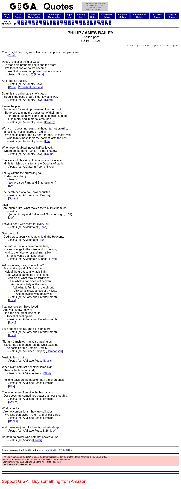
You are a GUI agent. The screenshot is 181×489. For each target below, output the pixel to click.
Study (47, 373)
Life (47, 141)
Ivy (11, 185)
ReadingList (81, 15)
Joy (11, 217)
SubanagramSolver (139, 15)
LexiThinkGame (157, 15)
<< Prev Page (132, 45)
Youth (12, 55)
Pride (12, 87)
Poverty (50, 122)
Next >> (54, 450)
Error (53, 258)
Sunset (13, 198)
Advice (13, 401)
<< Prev (45, 450)
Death (49, 99)
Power (37, 440)
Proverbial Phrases (30, 87)
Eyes (50, 166)
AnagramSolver (122, 15)
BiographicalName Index (34, 15)
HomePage (7, 15)
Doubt (49, 153)
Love (12, 300)
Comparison (54, 351)
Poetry (39, 74)
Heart (43, 227)
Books (13, 421)
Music (48, 360)
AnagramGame (171, 15)
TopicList (69, 15)
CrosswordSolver (107, 15)
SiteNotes (93, 15)
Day (11, 386)
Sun (42, 239)
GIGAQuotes (18, 15)
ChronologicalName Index (54, 15)
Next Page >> (171, 45)
